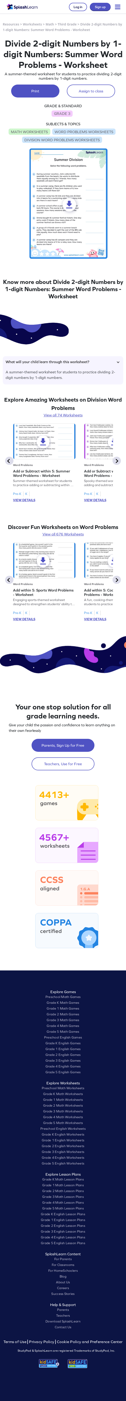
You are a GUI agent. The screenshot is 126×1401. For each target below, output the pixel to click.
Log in (78, 7)
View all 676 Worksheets (63, 534)
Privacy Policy (41, 1342)
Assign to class (91, 91)
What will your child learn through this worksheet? (63, 362)
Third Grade (67, 24)
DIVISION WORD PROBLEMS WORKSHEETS (62, 140)
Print (35, 91)
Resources (11, 24)
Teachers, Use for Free (63, 764)
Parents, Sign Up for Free (63, 745)
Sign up (100, 7)
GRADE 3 (62, 113)
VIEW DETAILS (24, 500)
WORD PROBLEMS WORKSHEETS (84, 132)
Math (50, 24)
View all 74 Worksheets (63, 415)
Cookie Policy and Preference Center (90, 1342)
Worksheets (32, 24)
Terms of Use (15, 1342)
